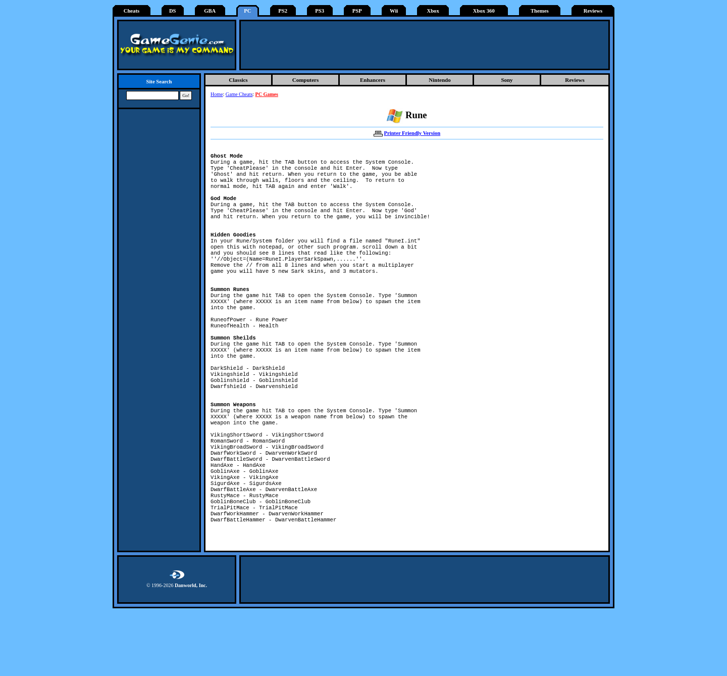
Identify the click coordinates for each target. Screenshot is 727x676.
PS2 (282, 11)
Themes (540, 11)
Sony (506, 80)
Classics (238, 80)
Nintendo (439, 80)
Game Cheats (239, 94)
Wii (394, 11)
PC (247, 11)
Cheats (131, 11)
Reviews (593, 11)
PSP (357, 11)
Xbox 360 (484, 11)
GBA (210, 11)
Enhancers (372, 80)
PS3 (319, 11)
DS (172, 11)
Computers (305, 80)
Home (217, 94)
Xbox (433, 11)
